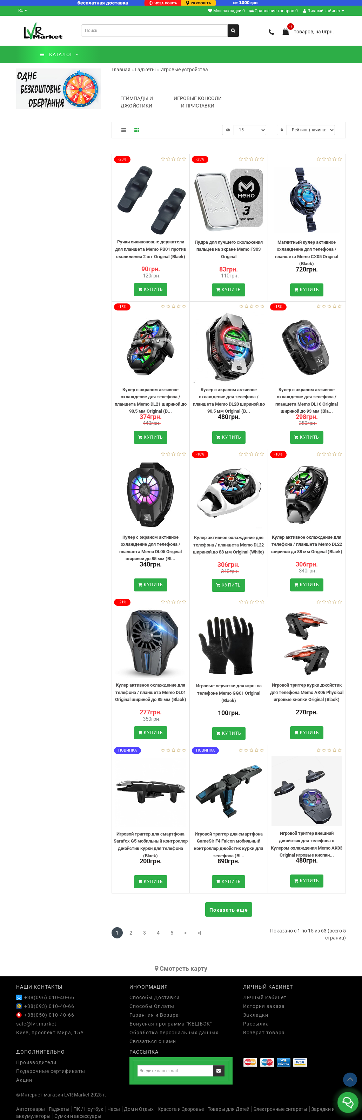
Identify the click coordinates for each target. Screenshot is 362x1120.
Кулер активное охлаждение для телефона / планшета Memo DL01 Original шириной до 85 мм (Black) (150, 692)
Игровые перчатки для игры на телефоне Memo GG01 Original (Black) (229, 693)
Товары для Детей (228, 1109)
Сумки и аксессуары (77, 1116)
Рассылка (256, 1024)
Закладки (255, 1015)
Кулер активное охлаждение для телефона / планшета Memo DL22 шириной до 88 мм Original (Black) (306, 544)
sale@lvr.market (36, 1024)
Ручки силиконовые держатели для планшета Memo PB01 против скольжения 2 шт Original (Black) (150, 249)
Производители (36, 1062)
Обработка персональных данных (174, 1032)
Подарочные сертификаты (50, 1071)
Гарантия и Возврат (155, 1015)
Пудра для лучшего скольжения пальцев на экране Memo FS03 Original (229, 249)
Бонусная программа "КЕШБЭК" (170, 1024)
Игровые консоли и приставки (198, 102)
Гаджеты (59, 1109)
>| (199, 933)
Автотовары (30, 1109)
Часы (113, 1109)
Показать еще (228, 910)
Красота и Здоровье (180, 1109)
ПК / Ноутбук (88, 1109)
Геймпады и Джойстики (136, 102)
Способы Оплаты (151, 1006)
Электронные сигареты (280, 1109)
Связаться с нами (152, 1041)
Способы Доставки (154, 997)
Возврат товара (264, 1032)
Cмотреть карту (181, 968)
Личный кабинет (323, 10)
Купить (150, 289)
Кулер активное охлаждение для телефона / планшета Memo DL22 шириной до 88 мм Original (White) (228, 545)
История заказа (264, 1006)
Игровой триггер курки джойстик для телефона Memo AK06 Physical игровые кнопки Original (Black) (306, 692)
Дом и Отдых (139, 1109)
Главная (121, 69)
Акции (24, 1080)
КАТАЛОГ (59, 54)
